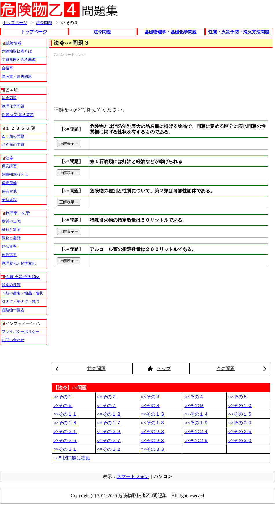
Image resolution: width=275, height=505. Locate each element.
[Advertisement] (81, 79)
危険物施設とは (15, 174)
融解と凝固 (11, 229)
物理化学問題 (13, 106)
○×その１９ (196, 422)
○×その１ (63, 396)
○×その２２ (109, 431)
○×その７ (106, 405)
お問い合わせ (13, 340)
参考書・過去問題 (17, 76)
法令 (10, 158)
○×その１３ (153, 414)
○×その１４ (196, 414)
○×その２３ (153, 431)
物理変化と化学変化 (19, 263)
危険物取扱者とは (17, 51)
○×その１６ (65, 422)
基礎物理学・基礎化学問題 (170, 32)
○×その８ (150, 405)
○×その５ (238, 396)
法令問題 (44, 22)
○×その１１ (65, 414)
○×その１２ (109, 414)
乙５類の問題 (13, 136)
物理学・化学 (18, 213)
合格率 (7, 68)
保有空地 (9, 191)
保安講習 (9, 166)
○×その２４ (196, 431)
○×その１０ (240, 405)
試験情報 (14, 43)
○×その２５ (240, 431)
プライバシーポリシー (20, 331)
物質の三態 (11, 221)
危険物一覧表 (13, 310)
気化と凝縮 (11, 238)
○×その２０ (240, 422)
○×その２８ (153, 440)
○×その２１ (65, 431)
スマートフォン (133, 476)
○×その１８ (153, 422)
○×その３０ (240, 440)
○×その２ (106, 396)
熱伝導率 (9, 246)
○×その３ (150, 396)
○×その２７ (109, 440)
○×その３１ (65, 449)
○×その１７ (109, 422)
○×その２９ (196, 440)
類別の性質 (11, 285)
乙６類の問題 (13, 144)
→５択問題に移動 (71, 457)
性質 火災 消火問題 (18, 115)
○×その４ (194, 396)
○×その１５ (240, 414)
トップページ (15, 22)
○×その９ (194, 405)
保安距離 (9, 183)
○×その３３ (153, 449)
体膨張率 (9, 255)
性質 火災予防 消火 (23, 277)
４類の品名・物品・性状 (22, 293)
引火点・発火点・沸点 (20, 301)
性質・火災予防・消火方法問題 (238, 32)
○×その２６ (65, 440)
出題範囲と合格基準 (19, 59)
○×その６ (63, 405)
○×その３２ (109, 449)
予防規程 (9, 200)
